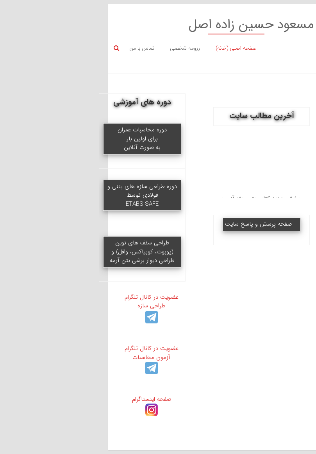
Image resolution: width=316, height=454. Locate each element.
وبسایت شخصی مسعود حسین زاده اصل (193, 24)
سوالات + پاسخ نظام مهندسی (268, 209)
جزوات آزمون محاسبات (268, 180)
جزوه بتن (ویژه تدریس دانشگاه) (268, 302)
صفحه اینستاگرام (48, 404)
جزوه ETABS (268, 155)
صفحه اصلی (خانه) (132, 48)
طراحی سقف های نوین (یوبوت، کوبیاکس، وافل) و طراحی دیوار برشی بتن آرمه (38, 251)
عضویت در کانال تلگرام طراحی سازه (48, 305)
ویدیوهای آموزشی (267, 130)
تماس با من (38, 48)
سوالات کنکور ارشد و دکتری (268, 268)
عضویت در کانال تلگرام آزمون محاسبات (48, 357)
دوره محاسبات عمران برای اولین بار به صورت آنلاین (38, 138)
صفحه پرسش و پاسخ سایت (154, 224)
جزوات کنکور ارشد (268, 239)
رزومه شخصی (81, 48)
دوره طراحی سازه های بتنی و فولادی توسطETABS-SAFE (38, 195)
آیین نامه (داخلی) (268, 331)
